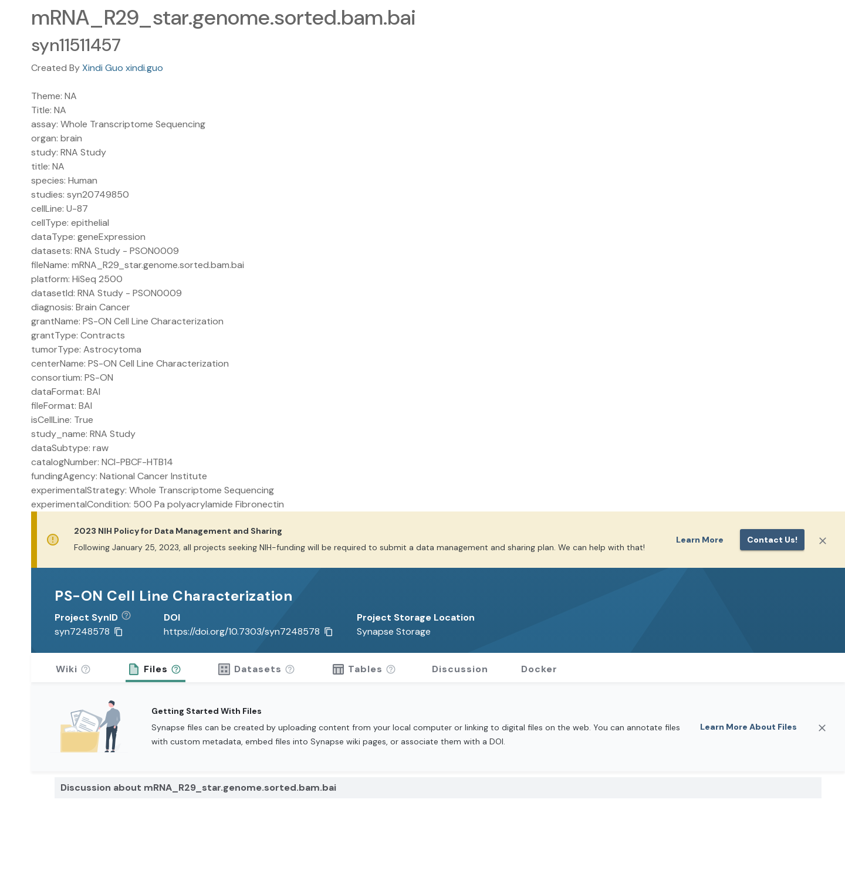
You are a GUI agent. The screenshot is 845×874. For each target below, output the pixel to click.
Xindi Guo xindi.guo (122, 68)
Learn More (700, 539)
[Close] (823, 541)
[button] (130, 618)
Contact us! (772, 539)
